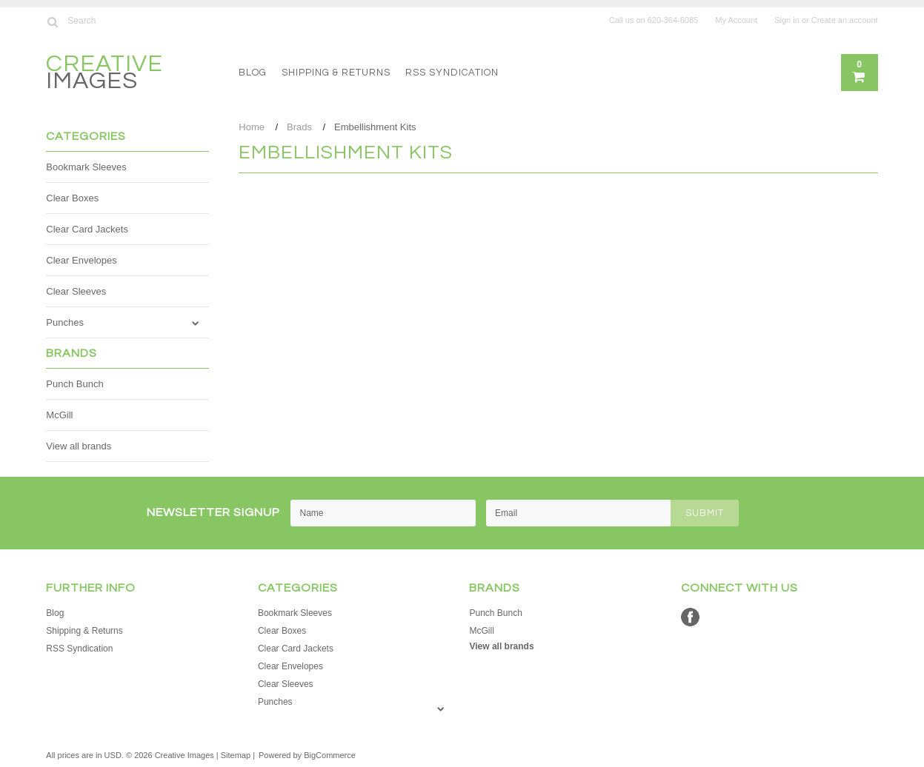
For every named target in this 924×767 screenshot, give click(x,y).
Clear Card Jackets (87, 229)
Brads (299, 127)
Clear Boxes (72, 198)
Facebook (690, 617)
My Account (736, 20)
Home (252, 127)
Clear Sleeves (76, 291)
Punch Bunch (74, 383)
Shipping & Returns (336, 72)
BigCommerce (330, 755)
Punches (65, 322)
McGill (59, 415)
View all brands (78, 446)
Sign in (787, 20)
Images (104, 74)
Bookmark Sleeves (86, 167)
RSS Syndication (452, 72)
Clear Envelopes (81, 260)
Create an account (844, 20)
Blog (253, 72)
